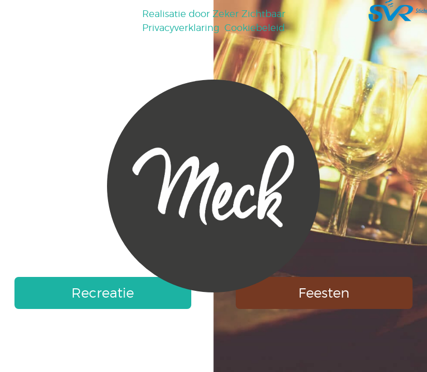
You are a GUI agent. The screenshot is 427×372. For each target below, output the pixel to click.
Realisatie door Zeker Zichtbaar (213, 13)
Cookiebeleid (254, 27)
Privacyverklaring (180, 27)
